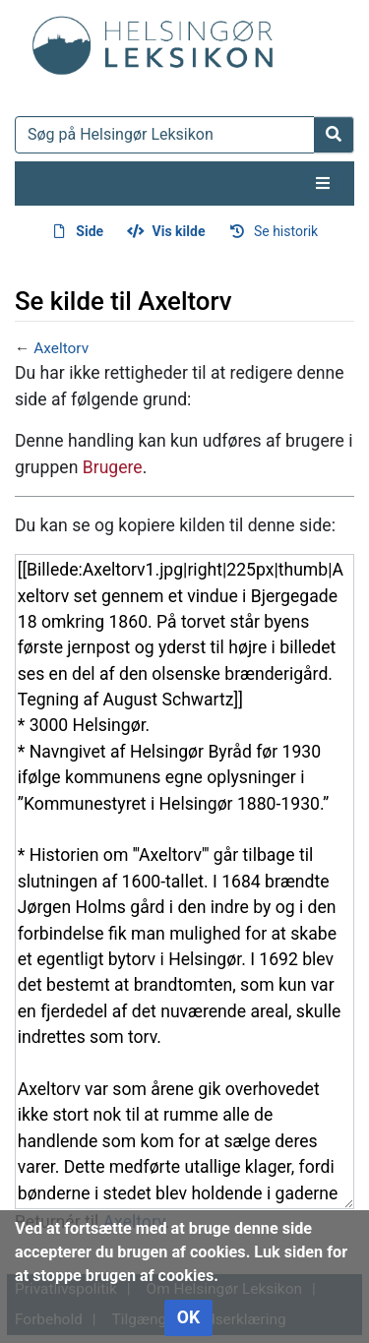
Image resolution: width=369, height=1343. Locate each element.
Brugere (113, 467)
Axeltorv (61, 348)
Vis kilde (179, 231)
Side (89, 231)
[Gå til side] (334, 134)
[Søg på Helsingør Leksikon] (165, 134)
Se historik (286, 231)
